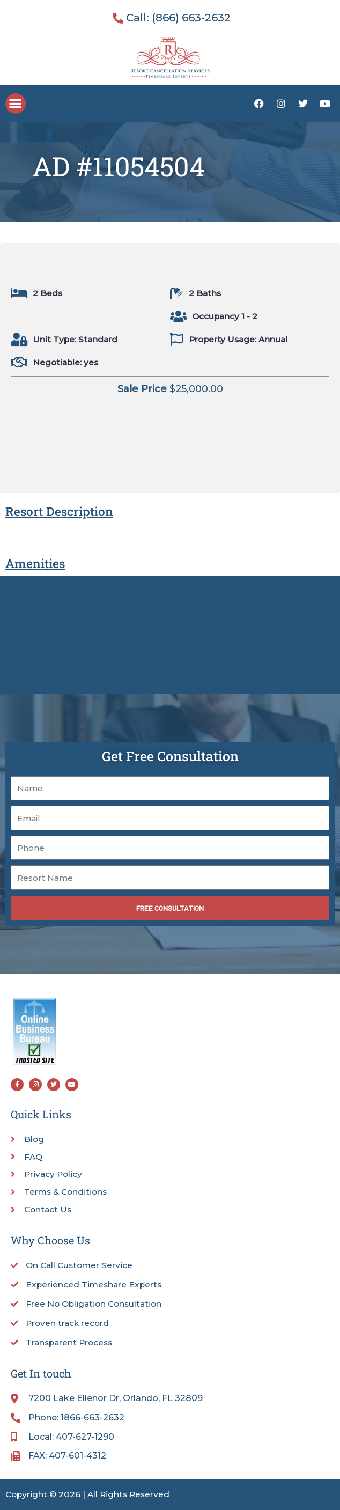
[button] (15, 103)
